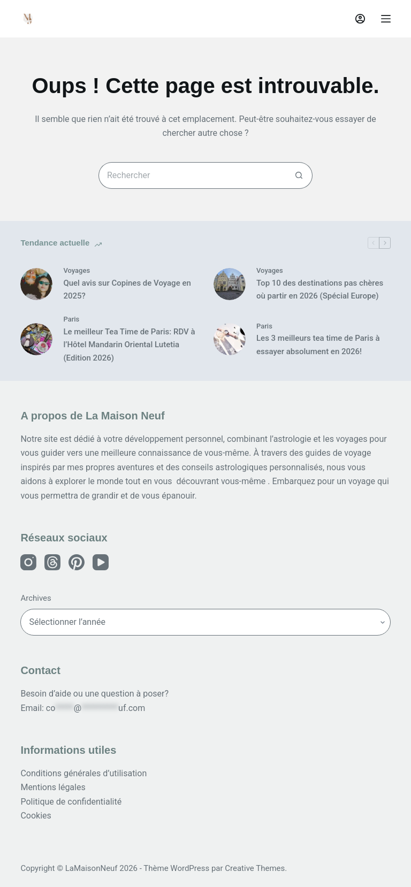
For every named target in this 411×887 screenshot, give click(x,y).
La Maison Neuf (92, 18)
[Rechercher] (334, 19)
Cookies (35, 815)
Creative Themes (255, 868)
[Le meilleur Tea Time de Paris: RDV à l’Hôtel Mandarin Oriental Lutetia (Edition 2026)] (36, 339)
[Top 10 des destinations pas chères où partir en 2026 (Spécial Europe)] (230, 284)
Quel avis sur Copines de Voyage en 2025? (127, 289)
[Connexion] (360, 19)
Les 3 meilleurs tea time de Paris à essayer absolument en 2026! (317, 344)
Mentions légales (52, 787)
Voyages (76, 270)
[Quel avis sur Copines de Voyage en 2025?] (36, 284)
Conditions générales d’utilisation (83, 773)
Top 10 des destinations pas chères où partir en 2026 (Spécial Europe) (319, 289)
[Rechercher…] (192, 175)
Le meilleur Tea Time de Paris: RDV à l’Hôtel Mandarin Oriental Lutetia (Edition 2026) (129, 345)
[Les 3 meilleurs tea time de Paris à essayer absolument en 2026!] (230, 339)
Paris (71, 319)
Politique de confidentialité (70, 802)
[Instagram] (28, 562)
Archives (35, 598)
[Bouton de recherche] (299, 175)
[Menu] (386, 19)
